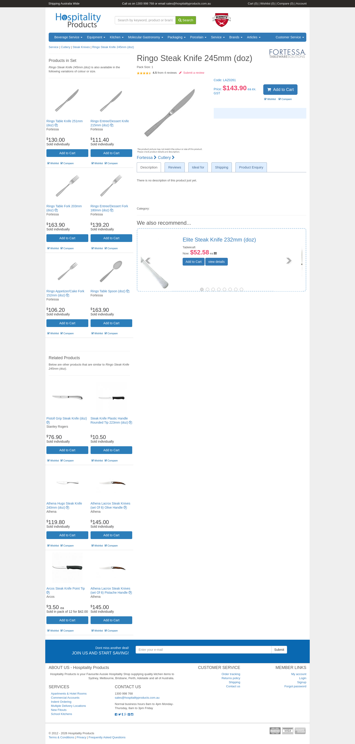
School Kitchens (61, 714)
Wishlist (267, 3)
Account (301, 3)
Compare (285, 3)
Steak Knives (81, 47)
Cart (253, 3)
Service (218, 37)
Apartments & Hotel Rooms (69, 693)
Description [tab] (148, 167)
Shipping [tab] (221, 167)
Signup (301, 682)
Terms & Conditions (61, 737)
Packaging (177, 37)
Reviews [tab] (174, 167)
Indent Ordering (61, 701)
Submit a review (191, 72)
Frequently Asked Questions (107, 737)
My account (298, 674)
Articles (254, 37)
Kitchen (117, 37)
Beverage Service (68, 37)
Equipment (96, 37)
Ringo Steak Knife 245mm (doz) (113, 47)
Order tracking (231, 674)
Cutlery (66, 47)
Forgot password (295, 686)
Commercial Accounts (65, 697)
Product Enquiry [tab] (251, 167)
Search (185, 20)
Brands (235, 37)
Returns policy (231, 678)
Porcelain (198, 37)
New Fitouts (59, 710)
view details (245, 262)
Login (302, 678)
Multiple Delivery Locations (68, 705)
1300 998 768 (145, 3)
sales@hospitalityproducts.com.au (188, 3)
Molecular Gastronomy (145, 37)
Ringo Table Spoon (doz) (110, 291)
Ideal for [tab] (198, 167)
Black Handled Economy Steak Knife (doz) (255, 243)
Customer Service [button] (290, 37)
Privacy (81, 737)
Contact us (233, 686)
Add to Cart (67, 153)
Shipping (234, 682)
